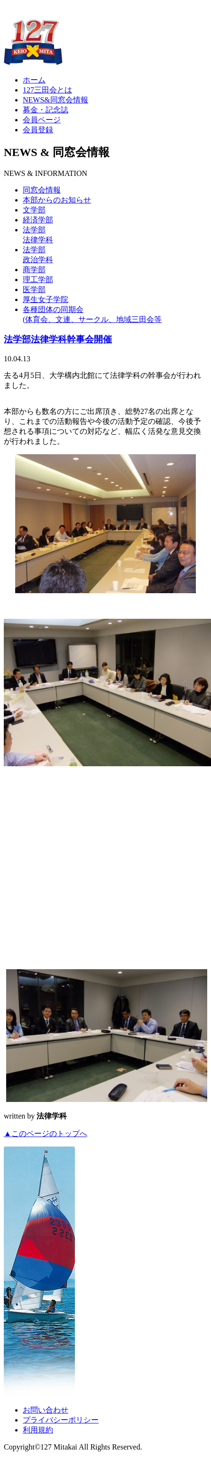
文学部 (34, 210)
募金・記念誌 (45, 110)
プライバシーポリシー (61, 1420)
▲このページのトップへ (45, 1133)
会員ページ (42, 120)
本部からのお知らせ (57, 200)
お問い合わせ (45, 1410)
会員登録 (38, 130)
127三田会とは (47, 90)
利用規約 (38, 1430)
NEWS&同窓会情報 (55, 100)
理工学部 (38, 279)
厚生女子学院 (45, 299)
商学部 (34, 270)
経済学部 (38, 220)
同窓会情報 (42, 190)
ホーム (34, 80)
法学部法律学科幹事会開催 (58, 339)
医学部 (34, 289)
